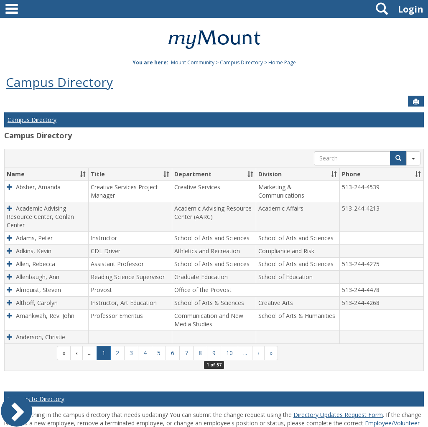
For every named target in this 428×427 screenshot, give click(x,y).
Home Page (282, 62)
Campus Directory (241, 62)
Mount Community (192, 62)
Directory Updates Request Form (338, 415)
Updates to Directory (36, 399)
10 (229, 353)
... (90, 353)
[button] (83, 174)
